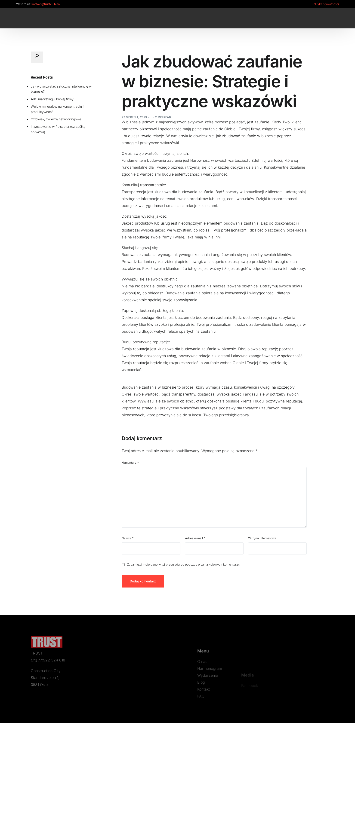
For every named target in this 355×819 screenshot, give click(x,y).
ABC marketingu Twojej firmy (52, 99)
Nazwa (127, 538)
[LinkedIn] (297, 18)
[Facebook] (279, 18)
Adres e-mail (195, 538)
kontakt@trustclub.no (45, 4)
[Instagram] (288, 18)
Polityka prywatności (325, 4)
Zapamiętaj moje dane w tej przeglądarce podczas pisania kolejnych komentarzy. (183, 564)
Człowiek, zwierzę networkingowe (56, 119)
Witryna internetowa (262, 538)
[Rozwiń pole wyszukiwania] (37, 57)
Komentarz (130, 462)
